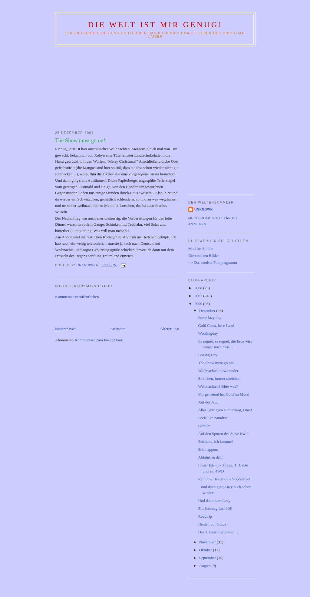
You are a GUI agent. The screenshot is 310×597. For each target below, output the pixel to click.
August (205, 565)
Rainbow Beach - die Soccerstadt (224, 479)
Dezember (207, 310)
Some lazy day (209, 317)
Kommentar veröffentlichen (77, 296)
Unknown (203, 209)
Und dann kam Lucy (214, 500)
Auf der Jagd (208, 402)
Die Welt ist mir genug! (155, 24)
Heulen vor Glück (212, 524)
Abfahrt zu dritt (210, 457)
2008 (198, 288)
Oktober (206, 550)
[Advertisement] (155, 87)
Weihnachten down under (218, 370)
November (208, 542)
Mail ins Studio (200, 248)
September (208, 558)
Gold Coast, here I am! (216, 325)
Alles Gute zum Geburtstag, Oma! (225, 410)
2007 (198, 296)
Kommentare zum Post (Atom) (99, 340)
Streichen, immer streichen (219, 378)
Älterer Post (169, 329)
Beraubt (204, 425)
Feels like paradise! (213, 418)
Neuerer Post (65, 329)
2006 (198, 303)
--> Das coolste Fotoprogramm (212, 262)
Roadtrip (205, 516)
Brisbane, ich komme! (215, 441)
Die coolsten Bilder (203, 255)
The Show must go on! (216, 362)
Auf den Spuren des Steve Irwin (223, 433)
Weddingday (208, 333)
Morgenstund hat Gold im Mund (223, 394)
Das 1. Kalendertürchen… (218, 532)
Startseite (117, 329)
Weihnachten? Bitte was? (218, 386)
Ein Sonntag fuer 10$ (215, 508)
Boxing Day (207, 355)
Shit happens (208, 449)
